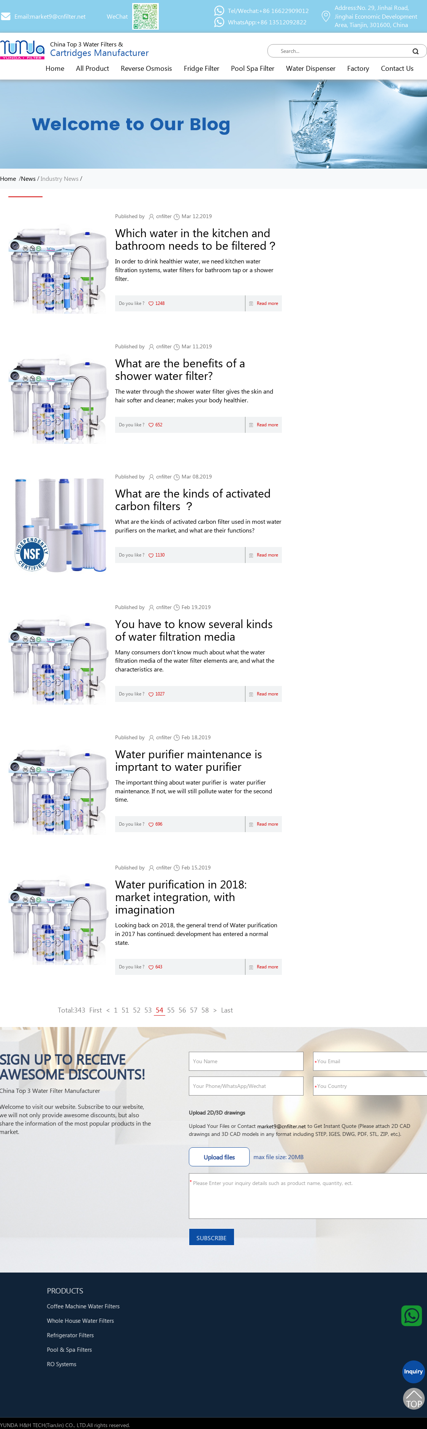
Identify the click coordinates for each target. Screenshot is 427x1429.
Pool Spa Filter (252, 68)
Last (227, 1009)
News (28, 178)
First (95, 1009)
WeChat (117, 16)
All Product (92, 68)
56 (182, 1009)
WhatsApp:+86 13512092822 (267, 22)
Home (55, 68)
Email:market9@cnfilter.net (49, 16)
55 (171, 1009)
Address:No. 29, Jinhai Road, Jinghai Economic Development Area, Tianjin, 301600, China (376, 16)
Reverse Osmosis (146, 68)
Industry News (60, 178)
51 (125, 1009)
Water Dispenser (310, 68)
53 (148, 1009)
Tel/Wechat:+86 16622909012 (268, 10)
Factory (358, 68)
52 (137, 1009)
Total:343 (71, 1009)
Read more (263, 303)
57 (194, 1009)
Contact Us (397, 68)
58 (205, 1009)
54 (159, 1009)
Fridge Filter (201, 68)
